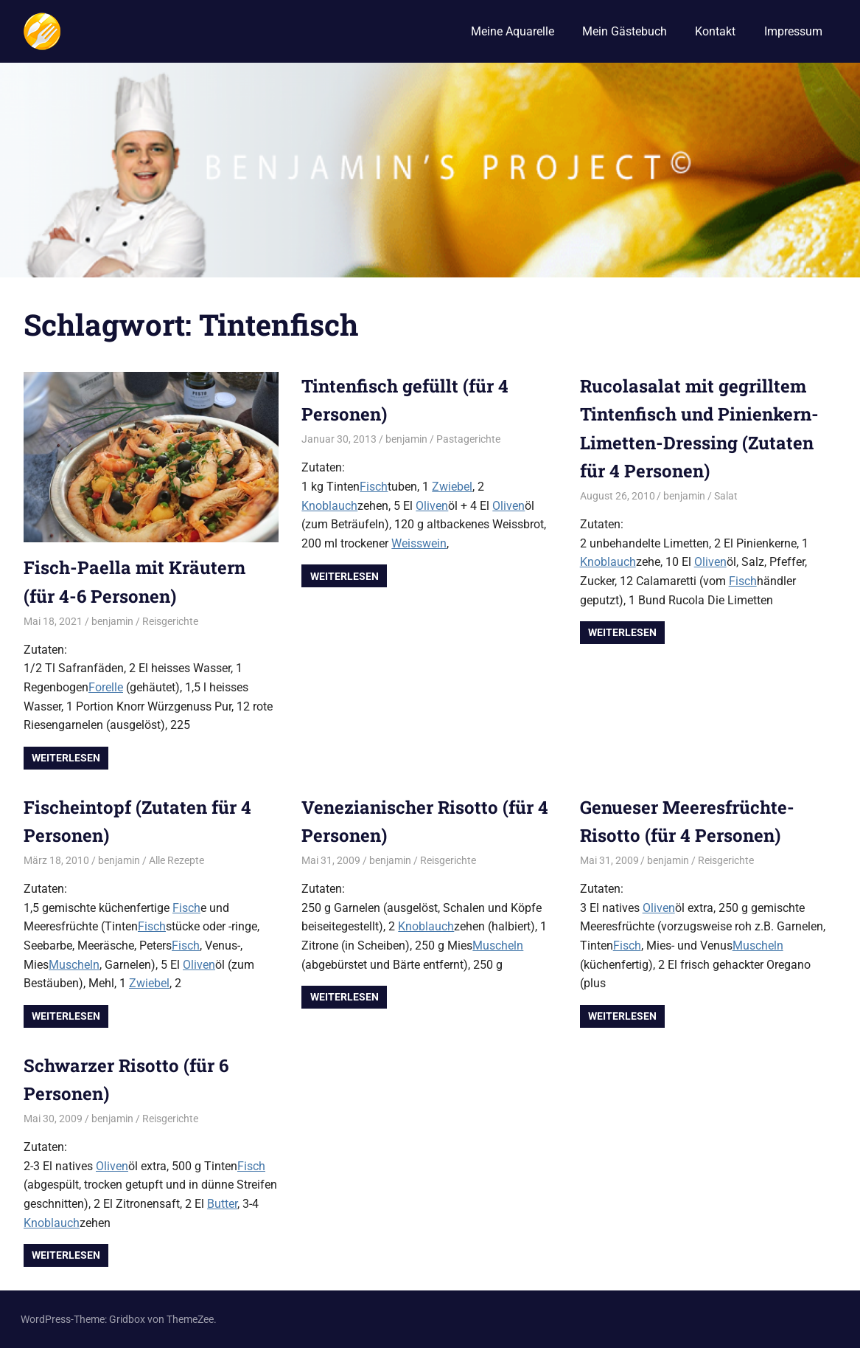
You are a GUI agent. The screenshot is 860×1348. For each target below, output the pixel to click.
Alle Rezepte (176, 860)
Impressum (793, 31)
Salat (726, 496)
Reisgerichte (170, 621)
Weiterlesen (66, 758)
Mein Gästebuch (624, 31)
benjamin (112, 621)
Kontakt (715, 31)
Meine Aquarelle (512, 31)
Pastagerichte (468, 439)
